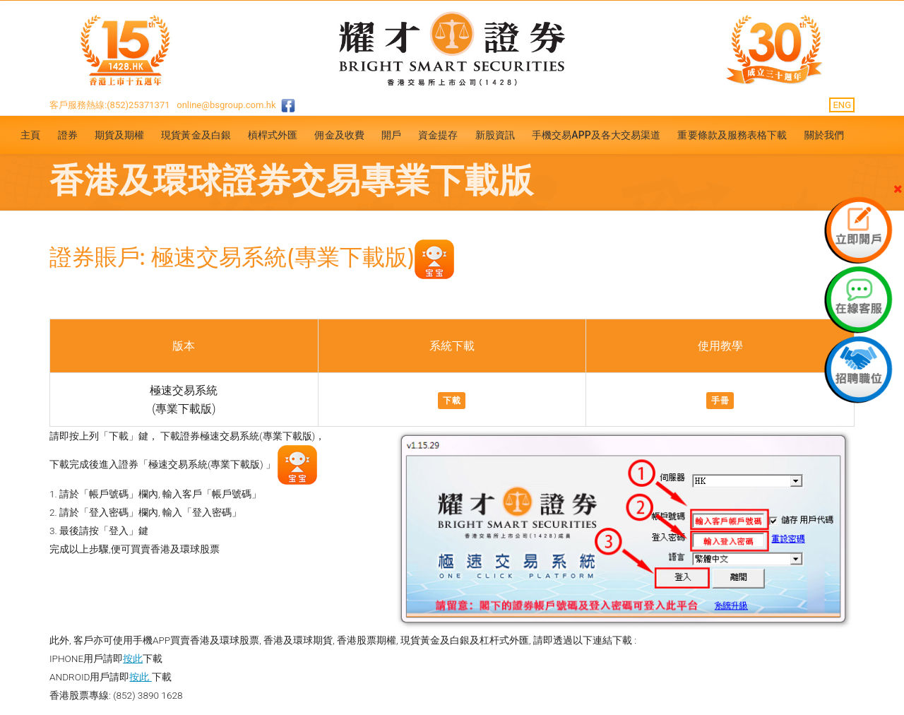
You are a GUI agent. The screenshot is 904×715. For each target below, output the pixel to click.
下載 (451, 401)
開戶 (391, 135)
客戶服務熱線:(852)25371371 (109, 105)
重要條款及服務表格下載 (732, 135)
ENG (842, 105)
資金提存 (438, 135)
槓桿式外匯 (273, 135)
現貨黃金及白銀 (196, 135)
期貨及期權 (120, 135)
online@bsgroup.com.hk (226, 105)
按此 (133, 658)
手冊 (720, 401)
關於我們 (824, 135)
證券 (68, 135)
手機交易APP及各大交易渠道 (596, 135)
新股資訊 (495, 135)
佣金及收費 (339, 135)
